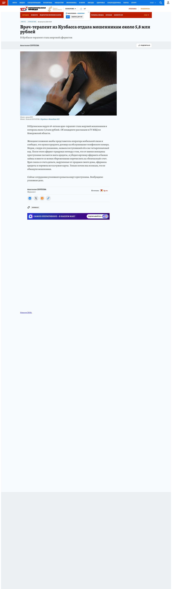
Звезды (91, 3)
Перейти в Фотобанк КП (49, 119)
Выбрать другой (77, 17)
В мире (82, 3)
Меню (2, 3)
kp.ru (106, 190)
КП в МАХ (109, 15)
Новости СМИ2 (26, 312)
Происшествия (32, 21)
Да (68, 17)
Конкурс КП (118, 15)
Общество (59, 3)
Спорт (133, 3)
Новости (34, 15)
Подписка (145, 9)
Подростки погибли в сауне (50, 15)
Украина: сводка (97, 15)
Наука (126, 3)
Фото (15, 3)
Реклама (132, 9)
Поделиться (144, 45)
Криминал (35, 207)
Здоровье (101, 3)
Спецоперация (34, 3)
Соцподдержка (114, 3)
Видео (22, 3)
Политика (47, 3)
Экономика (71, 3)
